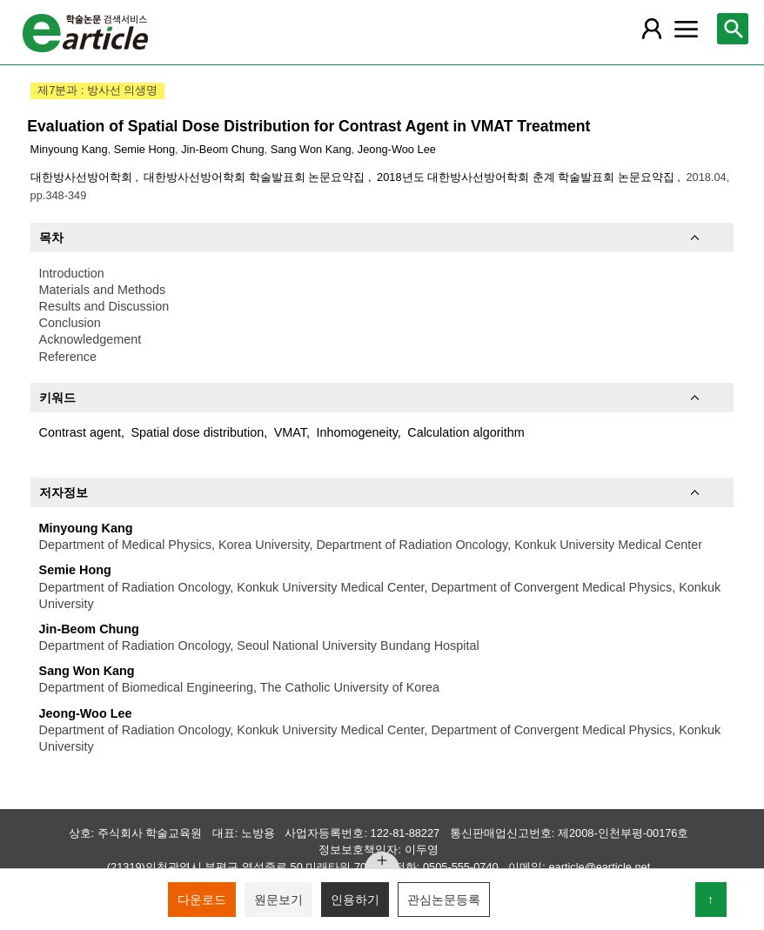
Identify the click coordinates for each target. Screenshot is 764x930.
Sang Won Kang (311, 149)
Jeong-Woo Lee (397, 149)
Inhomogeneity (356, 432)
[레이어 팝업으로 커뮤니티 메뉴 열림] (686, 28)
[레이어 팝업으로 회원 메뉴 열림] (651, 28)
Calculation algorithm (465, 432)
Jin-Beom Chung (222, 149)
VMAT (290, 432)
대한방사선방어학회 (83, 177)
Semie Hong (144, 149)
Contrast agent (80, 432)
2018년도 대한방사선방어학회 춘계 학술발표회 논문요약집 (527, 177)
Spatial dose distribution (197, 432)
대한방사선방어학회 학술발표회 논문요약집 (256, 177)
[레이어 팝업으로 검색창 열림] (732, 28)
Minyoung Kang (69, 149)
